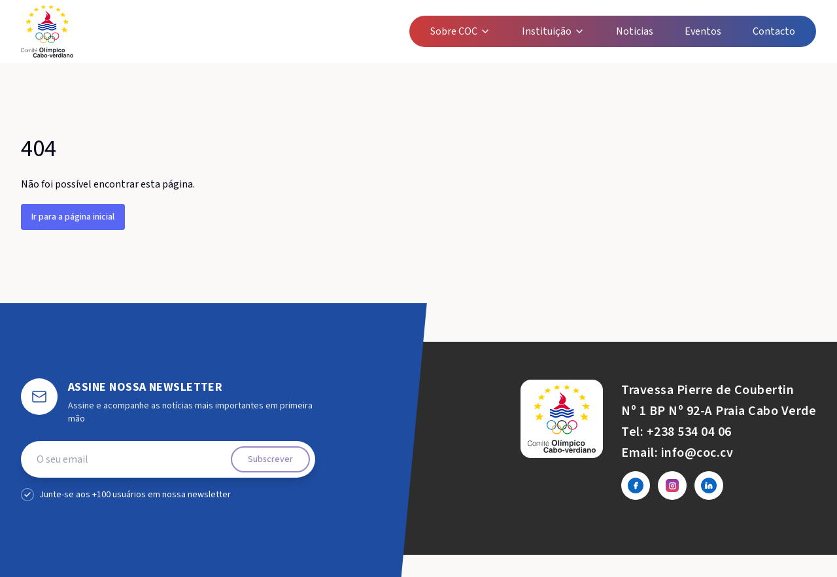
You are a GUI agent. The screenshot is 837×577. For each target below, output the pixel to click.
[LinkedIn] (708, 485)
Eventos (703, 31)
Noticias (634, 31)
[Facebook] (635, 485)
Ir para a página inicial (72, 216)
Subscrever (270, 459)
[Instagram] (672, 485)
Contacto (774, 31)
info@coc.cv (697, 453)
